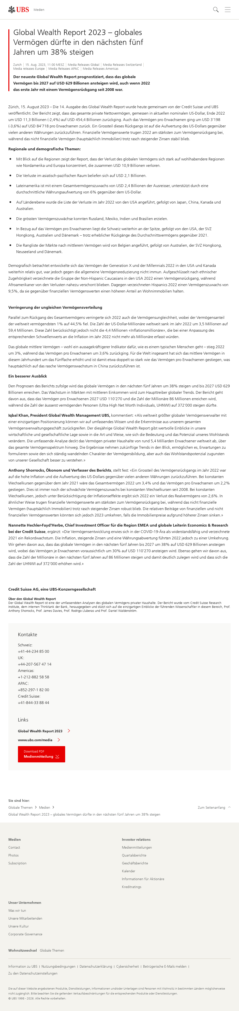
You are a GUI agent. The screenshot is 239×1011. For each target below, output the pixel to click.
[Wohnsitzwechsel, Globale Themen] (52, 951)
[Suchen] (216, 10)
